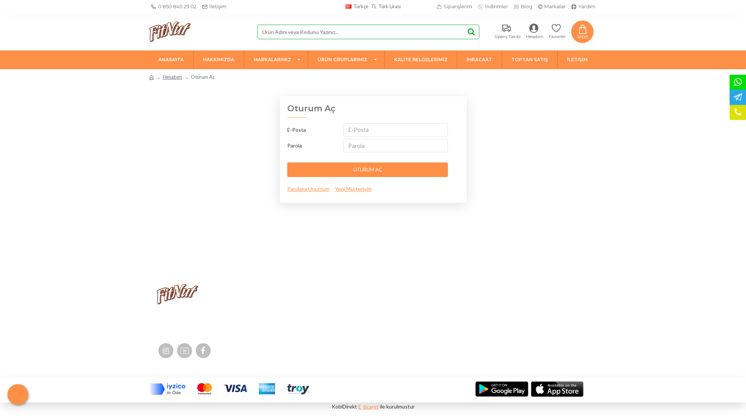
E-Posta (296, 130)
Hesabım (172, 77)
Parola (294, 147)
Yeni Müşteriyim (353, 191)
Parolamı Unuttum (308, 191)
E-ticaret (368, 406)
